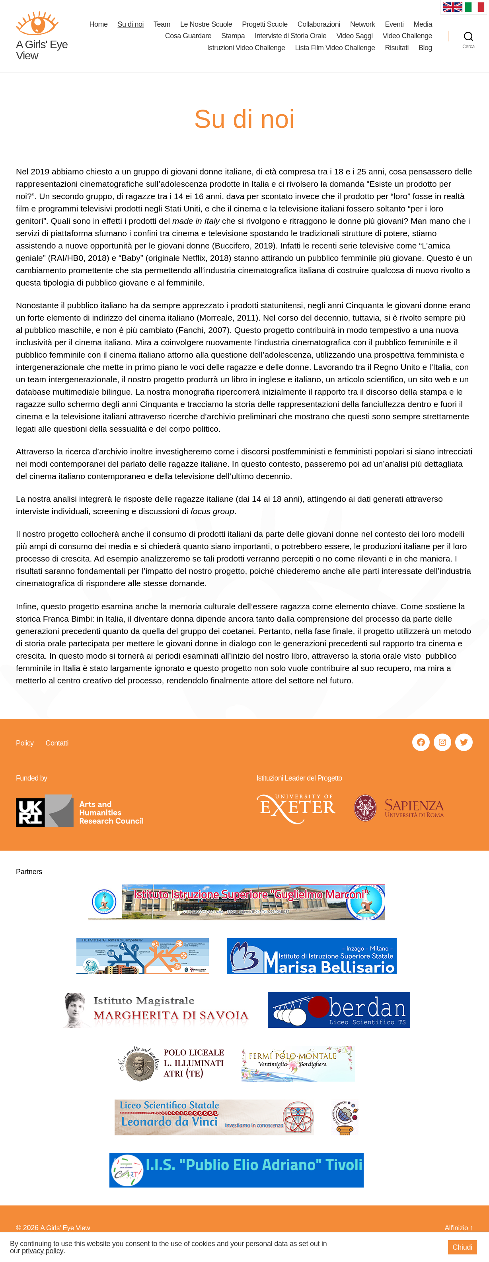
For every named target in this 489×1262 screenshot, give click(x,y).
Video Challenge (407, 42)
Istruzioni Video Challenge (246, 53)
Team (190, 30)
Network (390, 30)
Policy (24, 754)
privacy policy (42, 1250)
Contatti (56, 754)
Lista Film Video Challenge (335, 53)
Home (127, 30)
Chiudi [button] (462, 1247)
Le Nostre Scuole (235, 30)
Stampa (233, 42)
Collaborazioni (347, 30)
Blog (425, 53)
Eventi (422, 30)
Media (145, 42)
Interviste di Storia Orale (290, 42)
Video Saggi (354, 42)
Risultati (397, 53)
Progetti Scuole (293, 30)
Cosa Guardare (188, 42)
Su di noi (159, 30)
